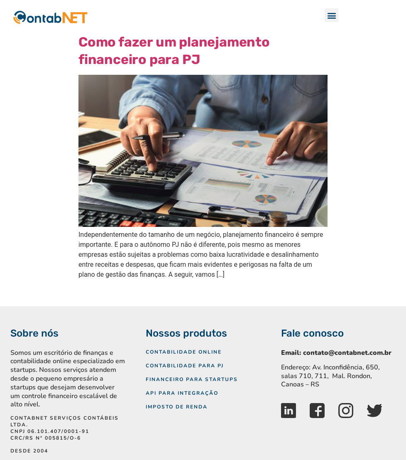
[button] (331, 15)
